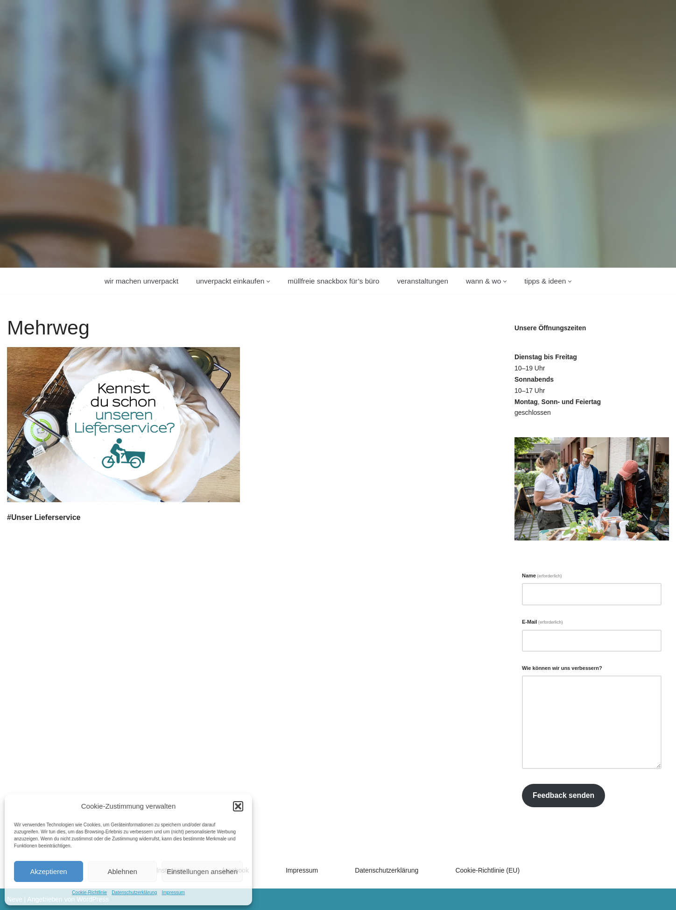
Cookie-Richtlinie (89, 892)
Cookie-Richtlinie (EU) (487, 870)
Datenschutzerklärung (134, 892)
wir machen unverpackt (141, 281)
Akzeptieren (48, 871)
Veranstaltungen (422, 281)
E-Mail (542, 622)
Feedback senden (563, 795)
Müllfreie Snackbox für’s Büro (333, 281)
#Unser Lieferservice (43, 517)
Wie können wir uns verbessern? (562, 668)
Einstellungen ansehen (202, 871)
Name (542, 575)
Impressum (173, 892)
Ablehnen (122, 871)
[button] (238, 806)
